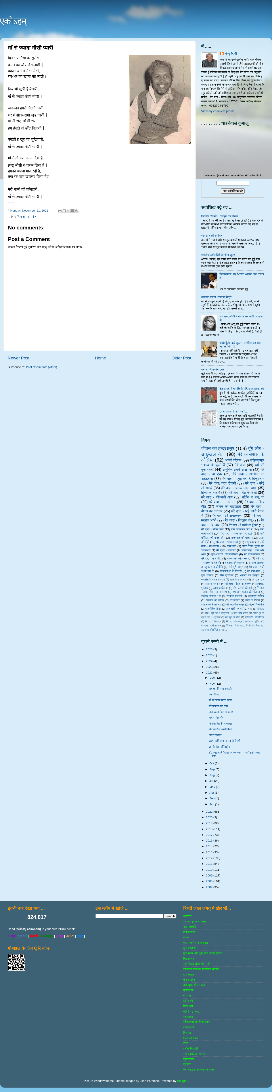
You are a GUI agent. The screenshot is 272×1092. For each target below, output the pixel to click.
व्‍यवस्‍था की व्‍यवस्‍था (235, 562)
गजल (250, 608)
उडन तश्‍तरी (189, 926)
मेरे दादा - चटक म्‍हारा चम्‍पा (239, 488)
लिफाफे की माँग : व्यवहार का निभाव (219, 216)
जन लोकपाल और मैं (242, 529)
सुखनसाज (188, 1059)
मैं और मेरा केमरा (253, 625)
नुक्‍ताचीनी (188, 990)
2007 (209, 887)
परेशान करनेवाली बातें (211, 604)
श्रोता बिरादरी (190, 1048)
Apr (212, 792)
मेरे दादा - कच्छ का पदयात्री (237, 533)
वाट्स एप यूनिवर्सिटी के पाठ (212, 629)
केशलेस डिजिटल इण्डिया (213, 579)
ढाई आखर (188, 974)
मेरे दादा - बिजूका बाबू (238, 520)
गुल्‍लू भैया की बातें (238, 579)
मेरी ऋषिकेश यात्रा (235, 604)
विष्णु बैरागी (230, 53)
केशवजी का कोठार (215, 600)
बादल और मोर (216, 717)
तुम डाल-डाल (258, 579)
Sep (212, 769)
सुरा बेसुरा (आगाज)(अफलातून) (199, 1069)
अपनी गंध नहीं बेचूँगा (219, 746)
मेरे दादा (240, 465)
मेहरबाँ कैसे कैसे (256, 604)
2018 (209, 829)
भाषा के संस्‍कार (212, 583)
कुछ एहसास (189, 948)
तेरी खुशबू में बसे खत (194, 985)
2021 (209, 811)
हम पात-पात (253, 571)
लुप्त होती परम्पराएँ (234, 608)
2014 (209, 846)
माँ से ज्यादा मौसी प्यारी (220, 700)
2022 (209, 672)
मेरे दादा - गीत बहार (213, 621)
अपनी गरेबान (233, 460)
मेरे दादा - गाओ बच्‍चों (227, 542)
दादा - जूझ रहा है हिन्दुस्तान (217, 613)
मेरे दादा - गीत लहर (234, 621)
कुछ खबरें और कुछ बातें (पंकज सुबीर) (202, 953)
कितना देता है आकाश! (220, 723)
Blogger (182, 1080)
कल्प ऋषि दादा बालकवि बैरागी (224, 741)
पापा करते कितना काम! (221, 712)
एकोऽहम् (13, 21)
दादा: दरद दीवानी (241, 613)
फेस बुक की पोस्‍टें (232, 617)
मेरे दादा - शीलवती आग (217, 497)
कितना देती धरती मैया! (220, 729)
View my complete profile (217, 111)
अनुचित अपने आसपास (237, 470)
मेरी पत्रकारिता (252, 554)
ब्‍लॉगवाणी (188, 1000)
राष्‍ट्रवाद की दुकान (241, 537)
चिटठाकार (188, 958)
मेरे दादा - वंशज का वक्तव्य (238, 583)
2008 (209, 881)
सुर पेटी (187, 1064)
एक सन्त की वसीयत (211, 235)
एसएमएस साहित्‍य (256, 596)
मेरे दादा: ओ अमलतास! (227, 515)
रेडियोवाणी (188, 1027)
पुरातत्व (217, 617)
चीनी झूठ (260, 608)
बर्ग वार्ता (187, 995)
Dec (212, 677)
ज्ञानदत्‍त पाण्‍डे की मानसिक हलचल (201, 969)
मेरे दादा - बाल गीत (26, 216)
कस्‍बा (186, 937)
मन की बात (214, 694)
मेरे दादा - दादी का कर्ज (211, 625)
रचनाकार (188, 1016)
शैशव (185, 1043)
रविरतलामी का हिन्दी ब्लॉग (196, 1022)
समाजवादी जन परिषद (194, 1054)
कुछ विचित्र (207, 575)
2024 (209, 661)
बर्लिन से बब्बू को (253, 497)
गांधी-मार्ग (231, 546)
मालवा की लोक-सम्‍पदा (238, 558)
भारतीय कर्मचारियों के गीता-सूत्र (218, 255)
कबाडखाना (189, 932)
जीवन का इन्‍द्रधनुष (217, 448)
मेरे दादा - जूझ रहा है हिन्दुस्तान (243, 479)
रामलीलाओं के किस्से (230, 571)
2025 (209, 655)
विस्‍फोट (187, 1032)
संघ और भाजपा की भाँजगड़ (246, 592)
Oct (212, 763)
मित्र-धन (188, 1006)
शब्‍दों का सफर (190, 1038)
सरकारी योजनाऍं (234, 596)
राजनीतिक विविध (213, 608)
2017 (209, 834)
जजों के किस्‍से (252, 600)
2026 (209, 649)
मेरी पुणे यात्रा (235, 567)
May (212, 786)
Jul (211, 781)
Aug (212, 775)
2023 (209, 666)
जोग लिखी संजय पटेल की (196, 964)
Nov (212, 683)
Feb (212, 798)
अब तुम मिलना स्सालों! (220, 688)
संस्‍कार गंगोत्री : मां (211, 596)
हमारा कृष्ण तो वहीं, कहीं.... (233, 411)
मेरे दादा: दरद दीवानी (222, 483)
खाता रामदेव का (220, 588)
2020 (209, 817)
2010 (209, 869)
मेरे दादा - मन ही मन (222, 502)
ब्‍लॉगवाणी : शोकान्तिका (254, 617)
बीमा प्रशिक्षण (226, 575)
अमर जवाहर (215, 735)
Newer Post (18, 358)
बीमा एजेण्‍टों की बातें (242, 588)
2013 (209, 852)
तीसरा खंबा (189, 979)
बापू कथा (249, 542)
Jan (212, 804)
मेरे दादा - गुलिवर (253, 621)
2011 (209, 863)
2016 (209, 840)
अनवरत (187, 916)
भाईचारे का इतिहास (249, 575)
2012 (209, 858)
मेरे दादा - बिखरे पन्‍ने (212, 529)
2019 (209, 823)
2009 (209, 875)
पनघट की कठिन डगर (212, 369)
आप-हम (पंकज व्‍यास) (194, 921)
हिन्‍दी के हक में (210, 492)
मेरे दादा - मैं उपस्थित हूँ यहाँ (243, 525)
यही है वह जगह (191, 1011)
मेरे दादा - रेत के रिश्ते (243, 492)
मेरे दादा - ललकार (226, 550)
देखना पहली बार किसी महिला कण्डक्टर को (241, 388)
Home (100, 358)
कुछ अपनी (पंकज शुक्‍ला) (196, 942)
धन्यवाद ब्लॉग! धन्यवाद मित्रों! (216, 297)
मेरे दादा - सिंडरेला (233, 625)
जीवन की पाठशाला (228, 506)
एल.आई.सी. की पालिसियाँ (224, 554)
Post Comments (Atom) (41, 367)
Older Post (181, 358)
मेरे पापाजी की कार (218, 706)
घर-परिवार (234, 600)
